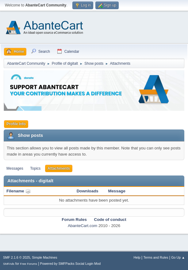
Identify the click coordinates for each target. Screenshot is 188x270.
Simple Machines (44, 257)
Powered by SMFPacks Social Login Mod (70, 263)
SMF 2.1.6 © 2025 (16, 257)
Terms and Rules (156, 257)
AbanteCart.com (82, 225)
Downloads (87, 191)
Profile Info (16, 124)
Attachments (59, 168)
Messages (14, 168)
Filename (18, 191)
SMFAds (8, 263)
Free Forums (28, 263)
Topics (35, 168)
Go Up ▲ (178, 257)
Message (116, 191)
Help (137, 257)
